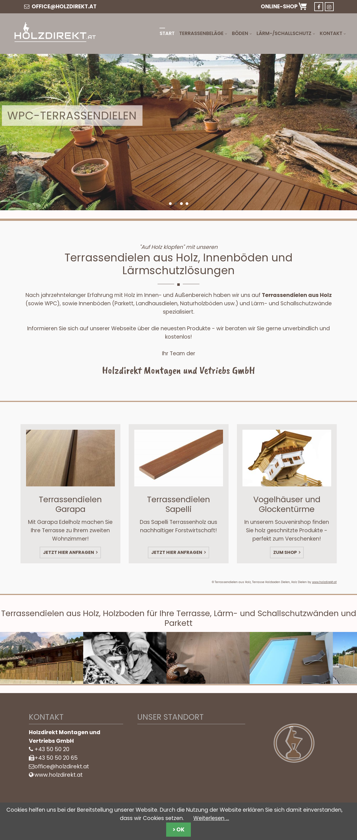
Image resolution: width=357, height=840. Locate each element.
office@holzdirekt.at (60, 6)
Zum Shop (285, 549)
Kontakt (331, 33)
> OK (178, 829)
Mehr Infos (44, 169)
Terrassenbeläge (201, 33)
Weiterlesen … (211, 818)
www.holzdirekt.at (324, 582)
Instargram (329, 6)
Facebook (318, 6)
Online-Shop (284, 6)
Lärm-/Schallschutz (284, 33)
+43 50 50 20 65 (56, 758)
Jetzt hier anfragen (69, 549)
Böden (240, 33)
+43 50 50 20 (51, 749)
